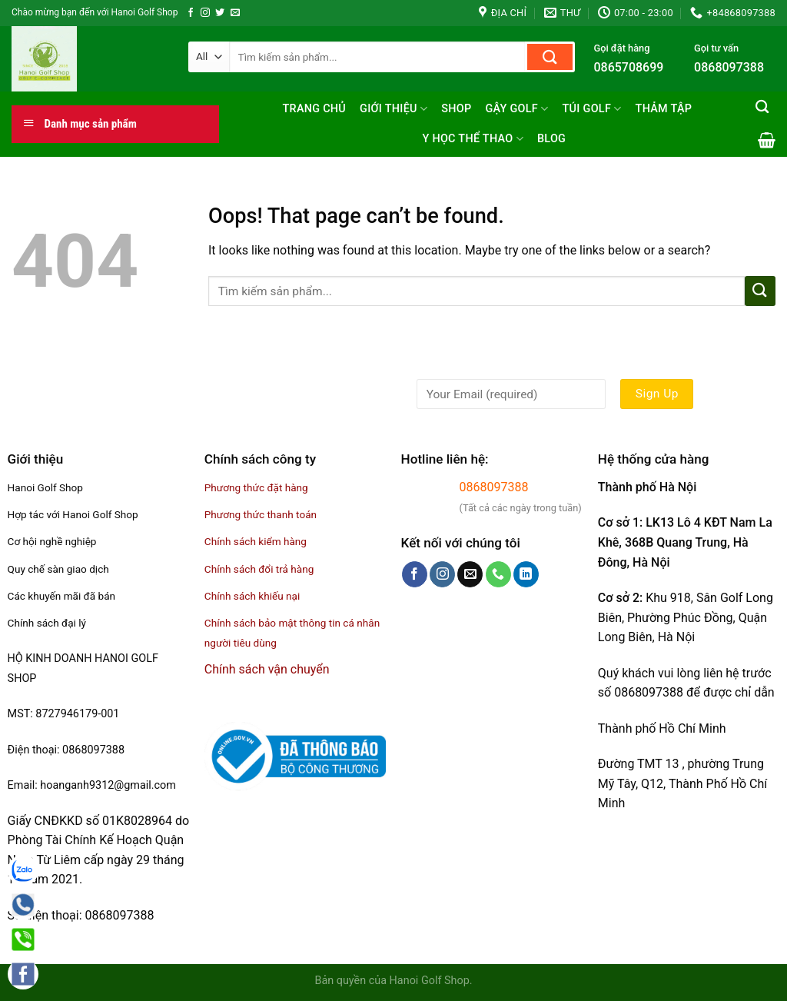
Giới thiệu (393, 108)
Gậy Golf (516, 108)
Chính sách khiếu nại (252, 596)
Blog (551, 138)
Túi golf (592, 108)
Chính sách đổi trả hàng (259, 569)
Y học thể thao (472, 138)
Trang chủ (314, 108)
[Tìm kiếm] (762, 107)
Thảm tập (664, 108)
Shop (456, 108)
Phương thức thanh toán (260, 514)
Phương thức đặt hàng (256, 487)
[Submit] (550, 57)
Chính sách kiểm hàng (255, 541)
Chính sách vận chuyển (267, 669)
